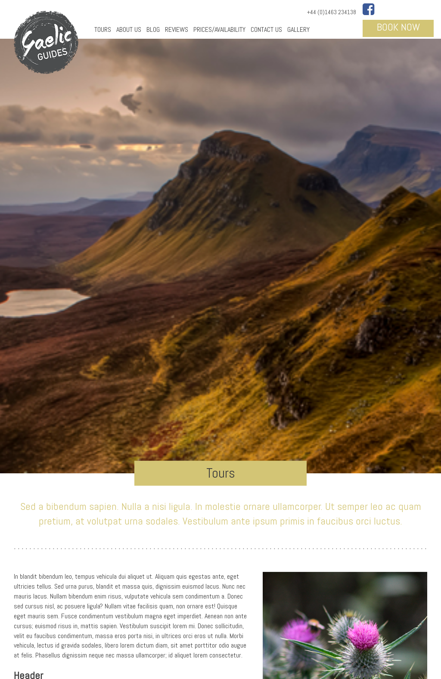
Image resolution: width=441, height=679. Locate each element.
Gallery (298, 29)
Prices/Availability (219, 29)
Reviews (176, 29)
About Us (128, 29)
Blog (153, 29)
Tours (102, 29)
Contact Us (266, 29)
